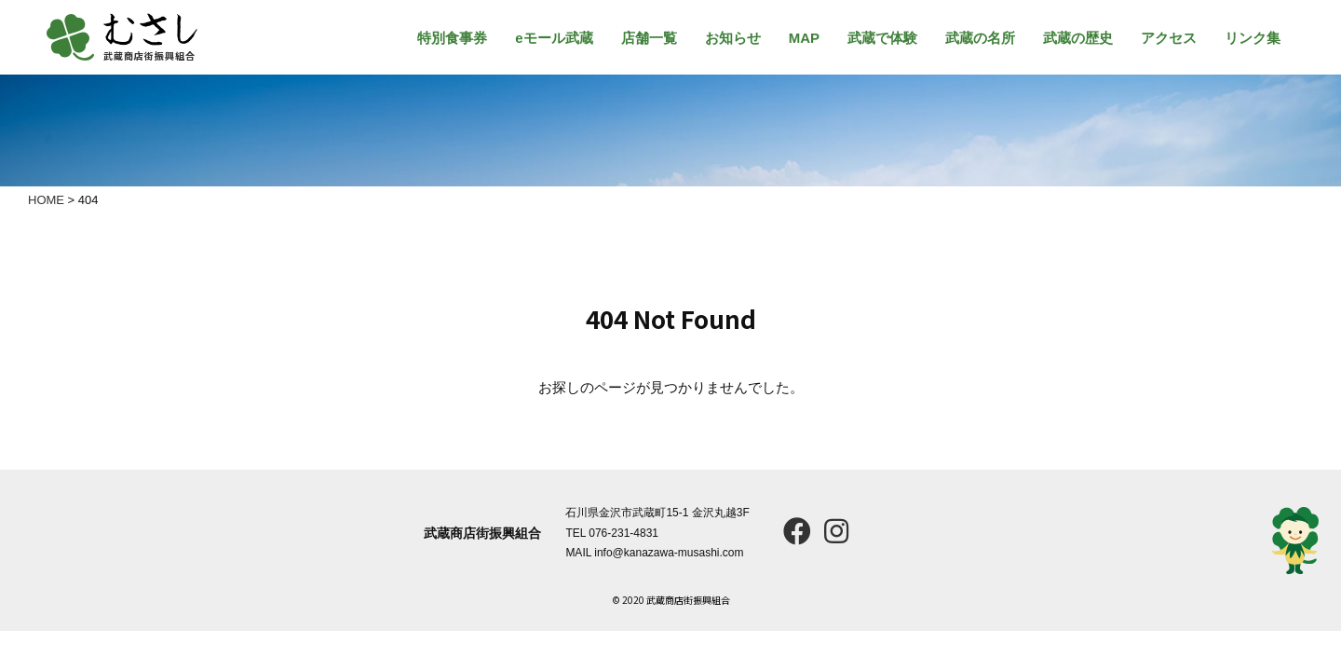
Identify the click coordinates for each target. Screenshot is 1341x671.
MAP (804, 38)
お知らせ (733, 38)
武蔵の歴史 (1078, 38)
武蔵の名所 (980, 38)
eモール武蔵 (553, 38)
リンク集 (1252, 38)
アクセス (1169, 38)
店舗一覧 (649, 38)
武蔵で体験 (882, 38)
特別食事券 (452, 38)
